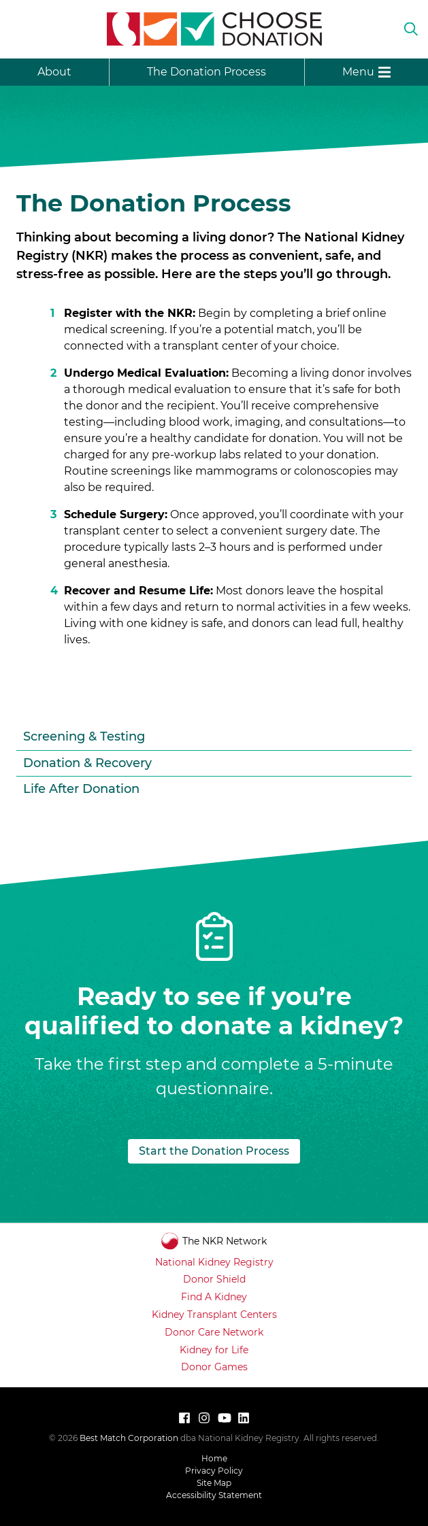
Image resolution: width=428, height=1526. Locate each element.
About (54, 71)
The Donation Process (206, 71)
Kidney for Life (214, 1350)
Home (214, 1458)
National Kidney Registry (214, 1262)
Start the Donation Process (214, 1150)
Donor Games (214, 1367)
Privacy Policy (214, 1470)
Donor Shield (214, 1279)
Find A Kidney (214, 1297)
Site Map (214, 1483)
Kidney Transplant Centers (214, 1314)
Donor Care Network (214, 1332)
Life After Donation (81, 788)
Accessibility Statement (214, 1495)
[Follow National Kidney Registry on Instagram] (204, 1418)
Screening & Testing (84, 736)
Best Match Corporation (129, 1438)
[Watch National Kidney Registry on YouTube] (224, 1418)
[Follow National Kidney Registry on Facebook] (184, 1418)
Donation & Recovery (87, 763)
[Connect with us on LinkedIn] (243, 1418)
